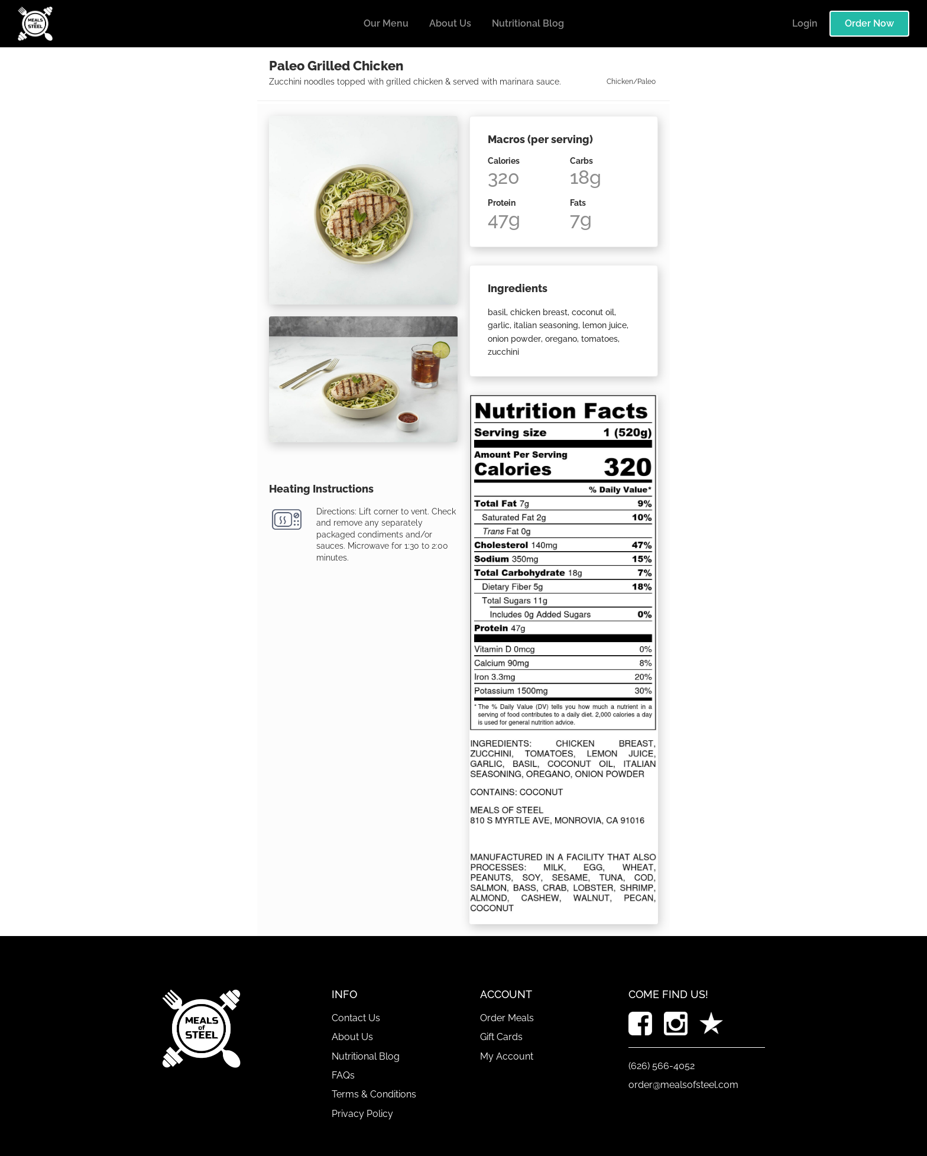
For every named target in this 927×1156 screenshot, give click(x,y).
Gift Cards (501, 1036)
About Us (450, 23)
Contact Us (356, 1018)
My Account (506, 1056)
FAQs (343, 1075)
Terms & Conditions (374, 1094)
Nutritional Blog (528, 23)
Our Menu (386, 23)
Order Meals (507, 1018)
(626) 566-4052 (661, 1065)
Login (805, 23)
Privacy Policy (362, 1113)
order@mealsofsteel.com (683, 1084)
